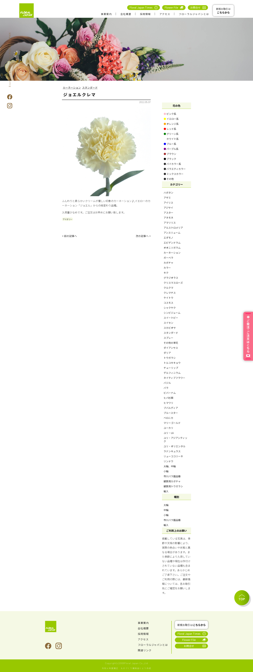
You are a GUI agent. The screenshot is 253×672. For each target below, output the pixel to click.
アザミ (167, 197)
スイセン (168, 322)
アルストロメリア (173, 227)
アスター (168, 212)
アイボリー (67, 219)
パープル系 (171, 148)
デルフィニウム (172, 372)
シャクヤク (170, 307)
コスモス (168, 302)
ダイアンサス (171, 347)
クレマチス (170, 292)
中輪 (166, 510)
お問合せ (195, 7)
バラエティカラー (175, 169)
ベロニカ (168, 417)
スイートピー (171, 317)
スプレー (168, 337)
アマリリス (170, 222)
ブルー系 (170, 143)
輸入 (166, 491)
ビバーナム (170, 392)
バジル (167, 382)
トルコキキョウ (172, 362)
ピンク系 (170, 113)
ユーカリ (168, 427)
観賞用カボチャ (172, 481)
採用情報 (145, 14)
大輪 (166, 505)
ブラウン (170, 153)
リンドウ (168, 461)
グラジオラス (171, 277)
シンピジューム (172, 312)
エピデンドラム (172, 242)
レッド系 (170, 128)
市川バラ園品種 (172, 476)
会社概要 (125, 14)
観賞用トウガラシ (173, 486)
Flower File (171, 7)
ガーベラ (168, 257)
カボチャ (168, 262)
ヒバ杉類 (168, 397)
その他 (169, 179)
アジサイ (168, 207)
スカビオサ (170, 327)
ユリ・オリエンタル (174, 446)
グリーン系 (171, 133)
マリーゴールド (172, 422)
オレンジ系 (171, 123)
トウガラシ (170, 357)
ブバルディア (171, 407)
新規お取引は (223, 10)
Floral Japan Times (141, 7)
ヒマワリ (168, 402)
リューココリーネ (173, 456)
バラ (166, 387)
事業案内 (106, 14)
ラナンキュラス (172, 451)
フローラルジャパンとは (194, 14)
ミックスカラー (173, 174)
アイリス (168, 202)
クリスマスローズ (173, 282)
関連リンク (145, 650)
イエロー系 (171, 118)
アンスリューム (172, 232)
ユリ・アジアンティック (175, 439)
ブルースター (171, 412)
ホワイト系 (171, 138)
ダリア (167, 352)
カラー (167, 267)
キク (166, 272)
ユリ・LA (169, 432)
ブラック (170, 158)
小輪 (166, 471)
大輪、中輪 (170, 466)
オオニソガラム (172, 247)
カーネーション (72, 87)
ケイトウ (168, 297)
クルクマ (168, 287)
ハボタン (168, 192)
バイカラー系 (172, 163)
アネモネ (168, 217)
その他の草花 (171, 342)
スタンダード (90, 87)
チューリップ (171, 367)
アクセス (164, 14)
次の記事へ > (143, 236)
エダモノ (168, 237)
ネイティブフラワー (174, 377)
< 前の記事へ (69, 236)
